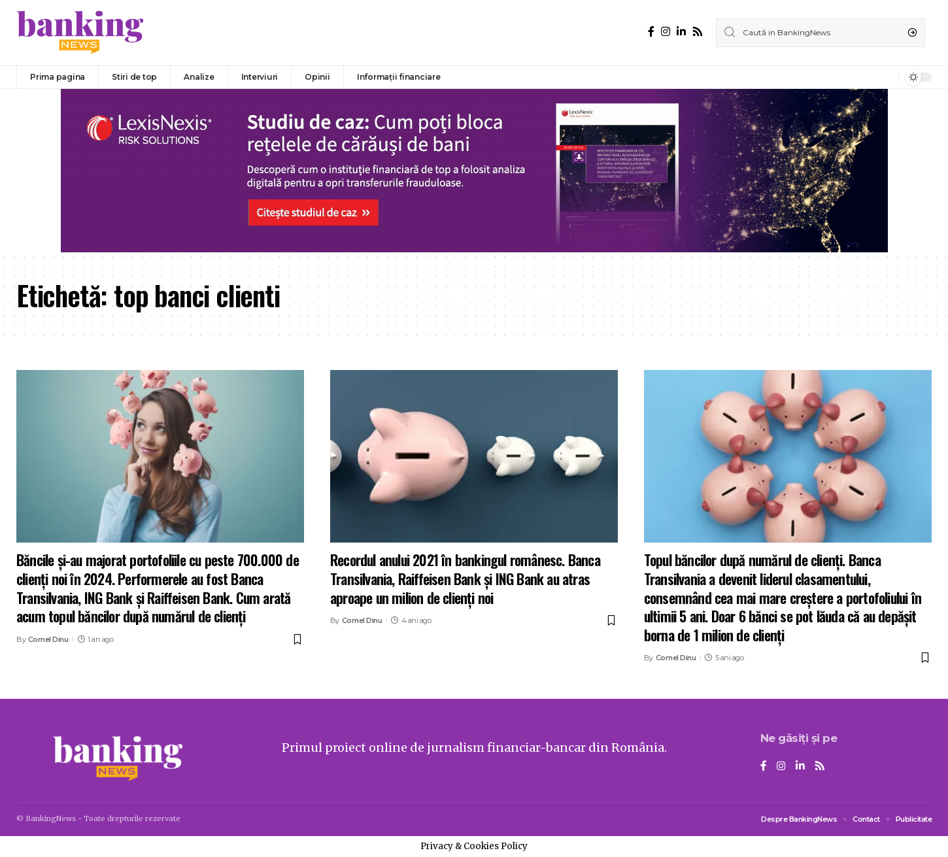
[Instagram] (665, 32)
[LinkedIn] (681, 32)
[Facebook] (651, 32)
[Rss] (697, 32)
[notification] (885, 77)
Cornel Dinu (48, 639)
